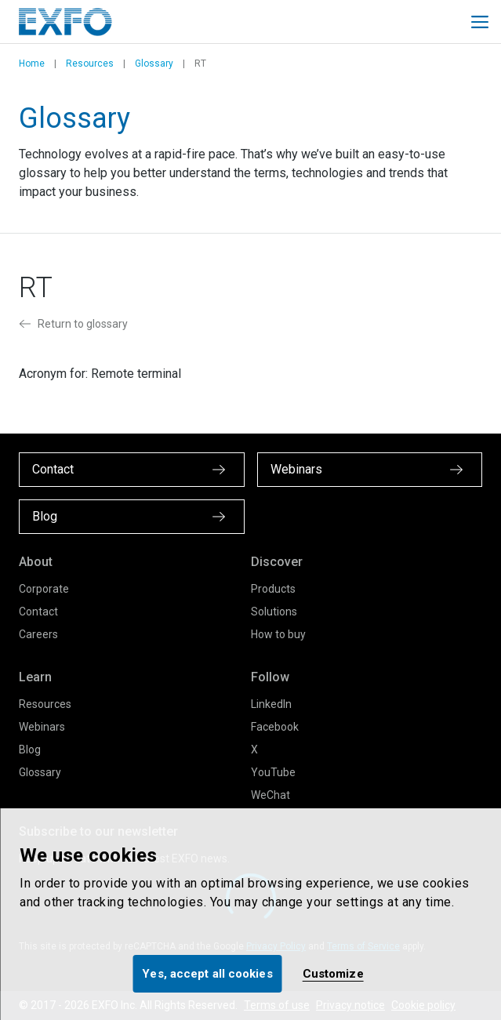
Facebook (275, 727)
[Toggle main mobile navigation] (480, 22)
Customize (333, 974)
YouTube (273, 772)
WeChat (270, 795)
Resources (90, 63)
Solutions (274, 611)
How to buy (278, 634)
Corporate (44, 589)
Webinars (42, 727)
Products (273, 589)
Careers (38, 634)
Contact (38, 611)
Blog (30, 749)
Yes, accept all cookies (207, 974)
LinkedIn (271, 704)
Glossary (154, 63)
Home (32, 63)
